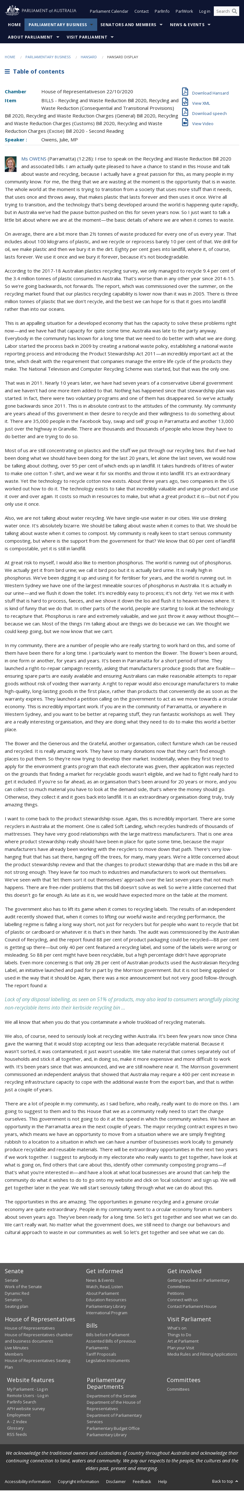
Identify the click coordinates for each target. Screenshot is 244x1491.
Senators (13, 1300)
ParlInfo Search (21, 1402)
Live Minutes (17, 1348)
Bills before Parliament (107, 1335)
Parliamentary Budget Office (113, 1429)
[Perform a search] (234, 12)
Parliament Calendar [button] (109, 12)
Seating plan (16, 1307)
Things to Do (179, 1335)
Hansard (89, 57)
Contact (141, 12)
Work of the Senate (23, 1287)
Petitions (175, 1294)
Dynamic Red (17, 1294)
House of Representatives (30, 1328)
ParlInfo (162, 12)
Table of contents (34, 72)
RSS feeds (17, 1435)
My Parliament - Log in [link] (27, 1390)
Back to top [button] (225, 1482)
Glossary (15, 1428)
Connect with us (182, 1300)
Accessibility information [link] (28, 1482)
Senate (11, 1281)
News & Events (187, 25)
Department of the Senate (112, 1396)
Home (14, 25)
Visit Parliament (87, 37)
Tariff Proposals (101, 1355)
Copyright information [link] (78, 1482)
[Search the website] (226, 12)
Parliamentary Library (106, 1307)
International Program (106, 1313)
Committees (178, 1390)
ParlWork (184, 12)
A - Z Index (17, 1422)
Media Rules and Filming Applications (202, 1355)
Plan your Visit (180, 1348)
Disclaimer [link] (116, 1482)
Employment (18, 1415)
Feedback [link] (142, 1482)
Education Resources (106, 1300)
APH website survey (26, 1409)
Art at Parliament (183, 1342)
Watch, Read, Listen (104, 1287)
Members (14, 1355)
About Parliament (30, 37)
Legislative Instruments (108, 1361)
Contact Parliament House (192, 1307)
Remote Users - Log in (28, 1396)
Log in (204, 12)
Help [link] (162, 1482)
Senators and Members (128, 25)
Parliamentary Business (58, 25)
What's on (176, 1328)
